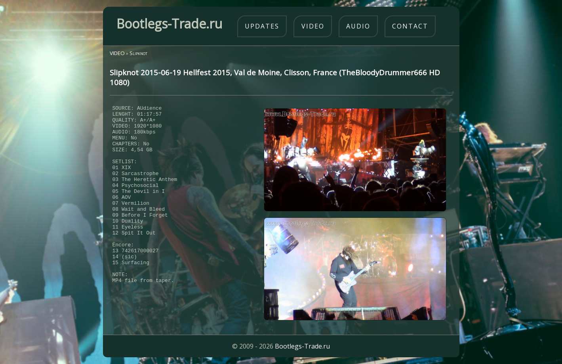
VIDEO (117, 53)
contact (410, 26)
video (312, 26)
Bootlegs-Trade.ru (302, 346)
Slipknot (138, 53)
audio (358, 26)
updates (262, 26)
